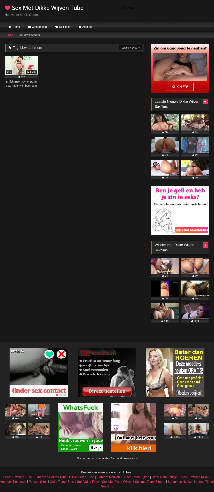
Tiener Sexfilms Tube (17, 477)
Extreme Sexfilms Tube (51, 477)
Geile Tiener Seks (62, 481)
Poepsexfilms (38, 481)
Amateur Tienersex (13, 481)
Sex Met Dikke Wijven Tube (44, 8)
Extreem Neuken (108, 477)
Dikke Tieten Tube (81, 477)
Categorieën (39, 26)
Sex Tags (64, 26)
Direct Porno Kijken (136, 477)
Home (16, 26)
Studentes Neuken (181, 481)
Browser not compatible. (163, 10)
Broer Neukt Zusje (164, 477)
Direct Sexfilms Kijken (194, 477)
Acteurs (86, 26)
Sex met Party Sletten (150, 481)
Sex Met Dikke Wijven (117, 481)
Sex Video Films (88, 481)
